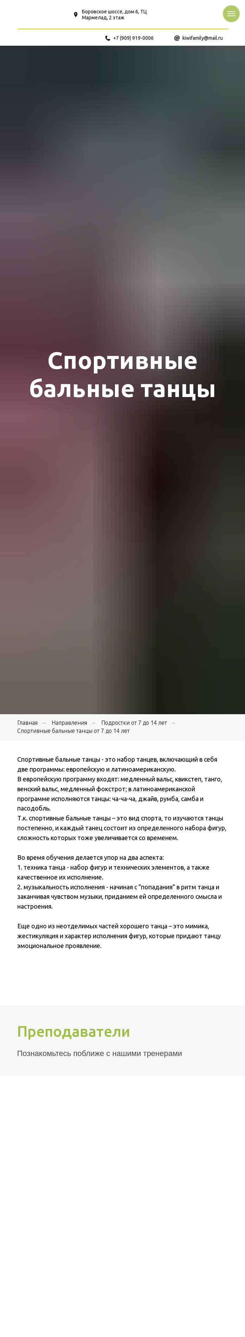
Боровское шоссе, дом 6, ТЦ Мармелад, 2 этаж (114, 14)
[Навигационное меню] (231, 13)
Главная (27, 722)
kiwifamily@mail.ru (202, 38)
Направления (69, 722)
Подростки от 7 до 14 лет (134, 722)
